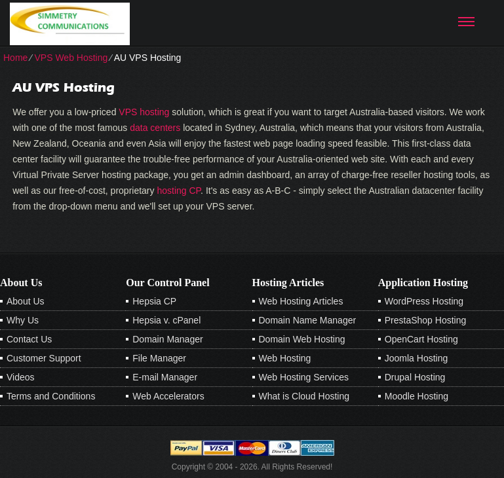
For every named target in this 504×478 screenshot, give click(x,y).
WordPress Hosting (424, 301)
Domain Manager (167, 339)
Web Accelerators (168, 396)
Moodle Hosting (416, 396)
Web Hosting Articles (301, 301)
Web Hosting (285, 358)
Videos (21, 377)
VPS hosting (144, 112)
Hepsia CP (154, 301)
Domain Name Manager (308, 320)
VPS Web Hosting (70, 57)
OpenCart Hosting (421, 339)
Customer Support (44, 358)
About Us (26, 301)
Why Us (23, 320)
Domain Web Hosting (302, 339)
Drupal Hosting (415, 377)
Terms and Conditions (51, 396)
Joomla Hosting (416, 358)
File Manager (159, 358)
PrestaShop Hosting (426, 320)
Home (15, 57)
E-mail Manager (164, 377)
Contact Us (29, 339)
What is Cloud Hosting (304, 396)
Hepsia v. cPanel (166, 320)
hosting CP (179, 190)
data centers (155, 127)
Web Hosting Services (304, 377)
